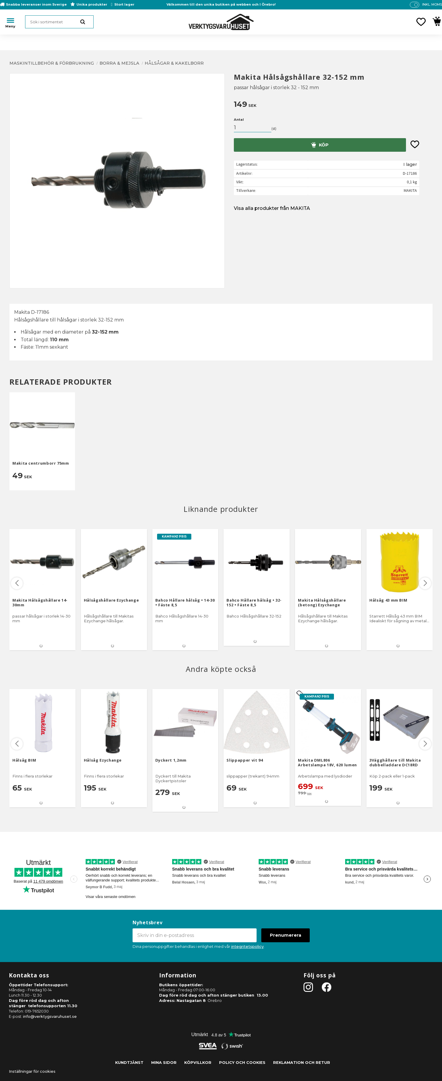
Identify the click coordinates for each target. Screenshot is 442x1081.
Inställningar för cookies (32, 1071)
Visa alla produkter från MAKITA (272, 208)
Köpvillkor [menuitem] (197, 1062)
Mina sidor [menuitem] (164, 1062)
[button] (421, 22)
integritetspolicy (247, 946)
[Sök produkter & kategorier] (59, 21)
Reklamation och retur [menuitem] (301, 1062)
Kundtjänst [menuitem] (129, 1062)
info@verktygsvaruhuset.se (50, 1016)
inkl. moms (432, 4)
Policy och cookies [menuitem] (242, 1062)
